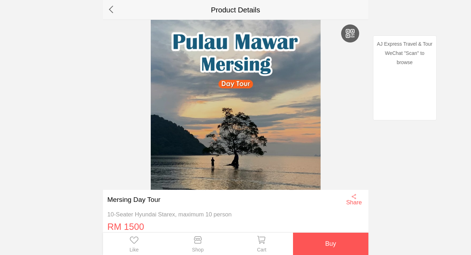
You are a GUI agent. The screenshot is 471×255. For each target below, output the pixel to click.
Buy (330, 243)
